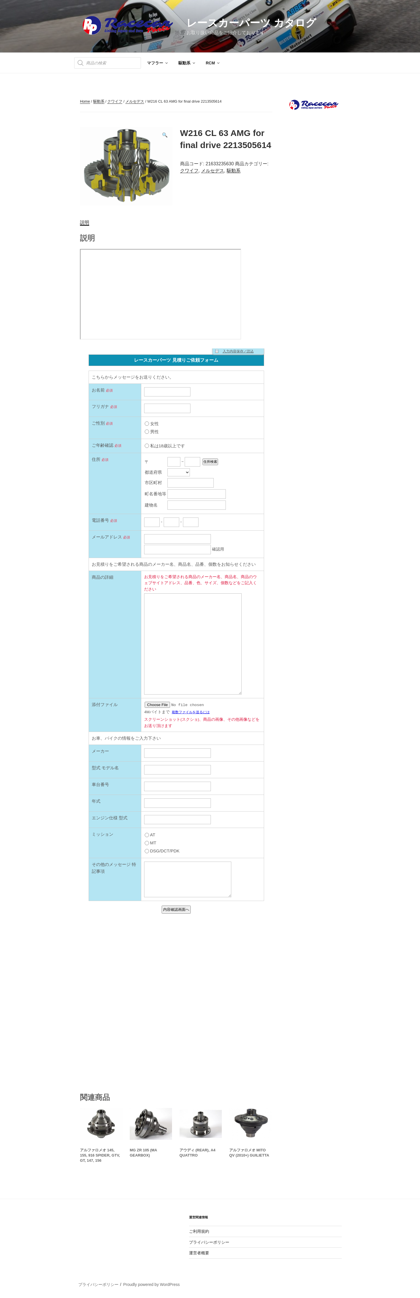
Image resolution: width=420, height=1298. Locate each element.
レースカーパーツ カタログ (251, 23)
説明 (84, 222)
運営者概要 (199, 1253)
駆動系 (187, 63)
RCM (213, 63)
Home (85, 101)
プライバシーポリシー (209, 1242)
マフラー (158, 63)
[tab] (84, 222)
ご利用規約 (199, 1231)
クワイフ (114, 101)
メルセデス (134, 101)
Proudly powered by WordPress (151, 1284)
